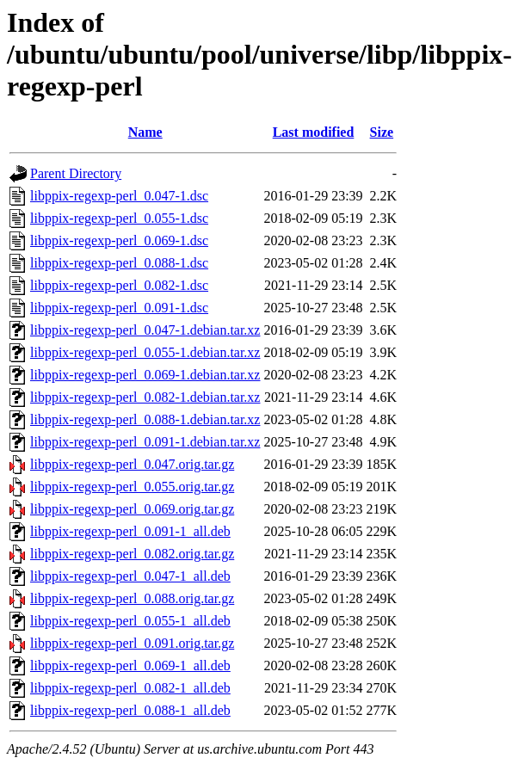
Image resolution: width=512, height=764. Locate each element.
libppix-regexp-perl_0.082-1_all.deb (130, 688)
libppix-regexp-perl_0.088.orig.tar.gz (132, 598)
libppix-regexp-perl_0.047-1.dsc (119, 195)
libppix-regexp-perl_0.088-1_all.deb (130, 710)
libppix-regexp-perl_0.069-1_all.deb (130, 665)
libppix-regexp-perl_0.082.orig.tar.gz (132, 553)
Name (145, 132)
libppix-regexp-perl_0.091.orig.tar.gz (132, 643)
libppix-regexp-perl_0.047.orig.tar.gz (132, 464)
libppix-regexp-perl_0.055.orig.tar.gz (132, 486)
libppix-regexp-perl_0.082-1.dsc (119, 285)
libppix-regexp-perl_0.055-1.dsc (119, 218)
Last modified (314, 132)
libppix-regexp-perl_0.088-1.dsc (119, 263)
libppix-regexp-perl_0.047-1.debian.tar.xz (145, 330)
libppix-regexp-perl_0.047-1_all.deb (130, 576)
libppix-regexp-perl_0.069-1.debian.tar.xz (145, 374)
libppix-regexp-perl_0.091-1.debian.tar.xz (145, 441)
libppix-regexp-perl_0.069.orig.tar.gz (132, 509)
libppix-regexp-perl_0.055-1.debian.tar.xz (145, 352)
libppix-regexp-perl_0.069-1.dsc (119, 240)
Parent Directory (75, 173)
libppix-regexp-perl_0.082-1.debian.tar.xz (145, 397)
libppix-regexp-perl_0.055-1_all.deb (130, 620)
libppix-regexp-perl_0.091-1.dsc (119, 307)
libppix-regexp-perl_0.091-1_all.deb (130, 531)
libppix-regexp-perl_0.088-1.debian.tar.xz (145, 419)
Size (382, 132)
